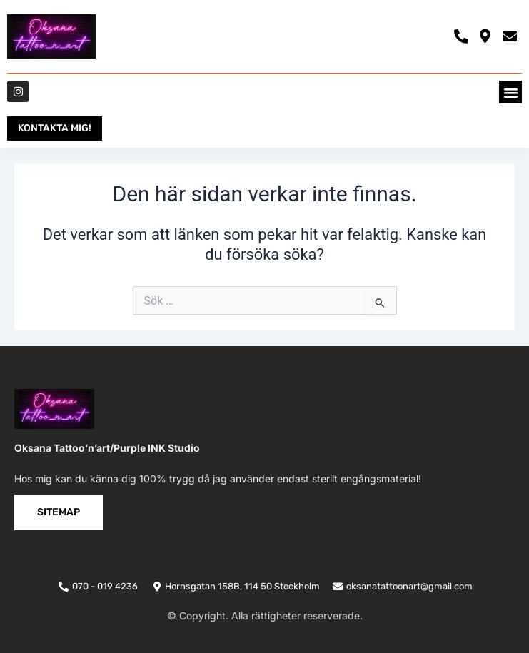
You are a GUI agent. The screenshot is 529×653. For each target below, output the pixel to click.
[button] (510, 92)
